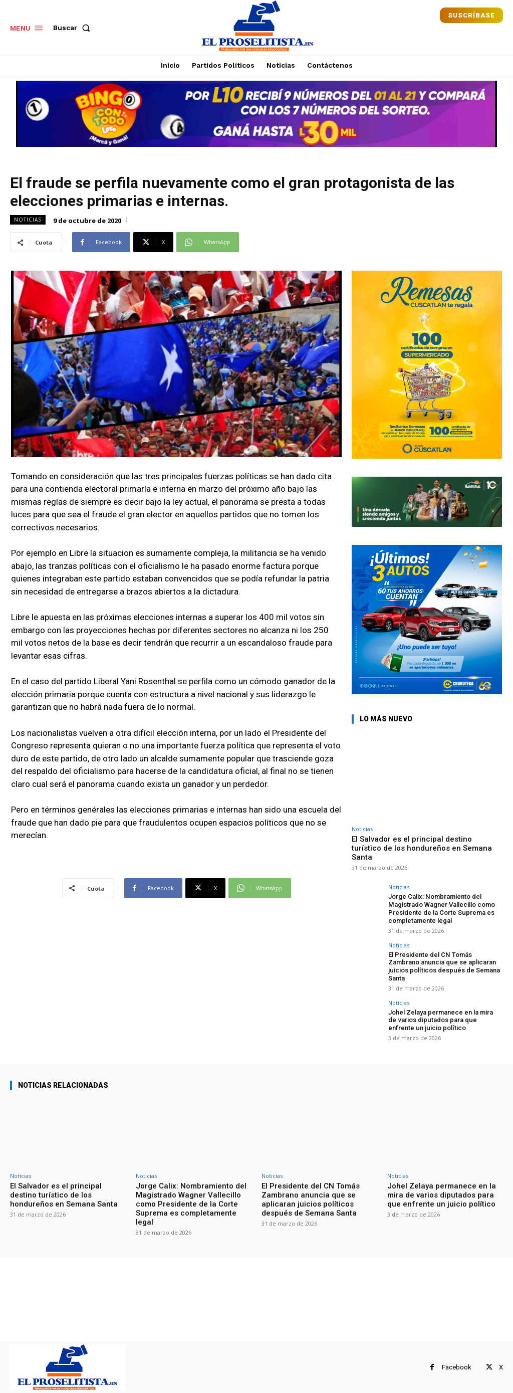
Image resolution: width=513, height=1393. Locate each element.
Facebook (456, 1366)
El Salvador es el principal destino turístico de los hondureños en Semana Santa (422, 848)
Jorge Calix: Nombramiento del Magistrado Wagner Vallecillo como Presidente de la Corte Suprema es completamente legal (441, 908)
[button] (73, 27)
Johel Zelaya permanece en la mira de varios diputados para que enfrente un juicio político (440, 1019)
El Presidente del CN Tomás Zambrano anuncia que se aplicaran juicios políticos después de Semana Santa (443, 965)
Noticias (28, 220)
